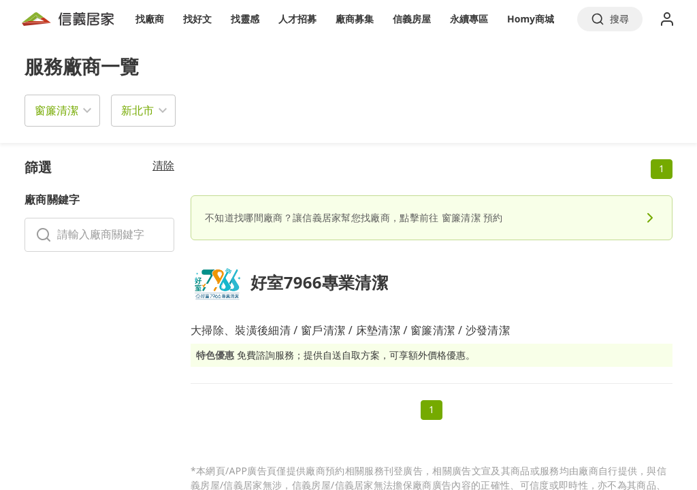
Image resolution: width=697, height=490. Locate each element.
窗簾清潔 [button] (56, 110)
